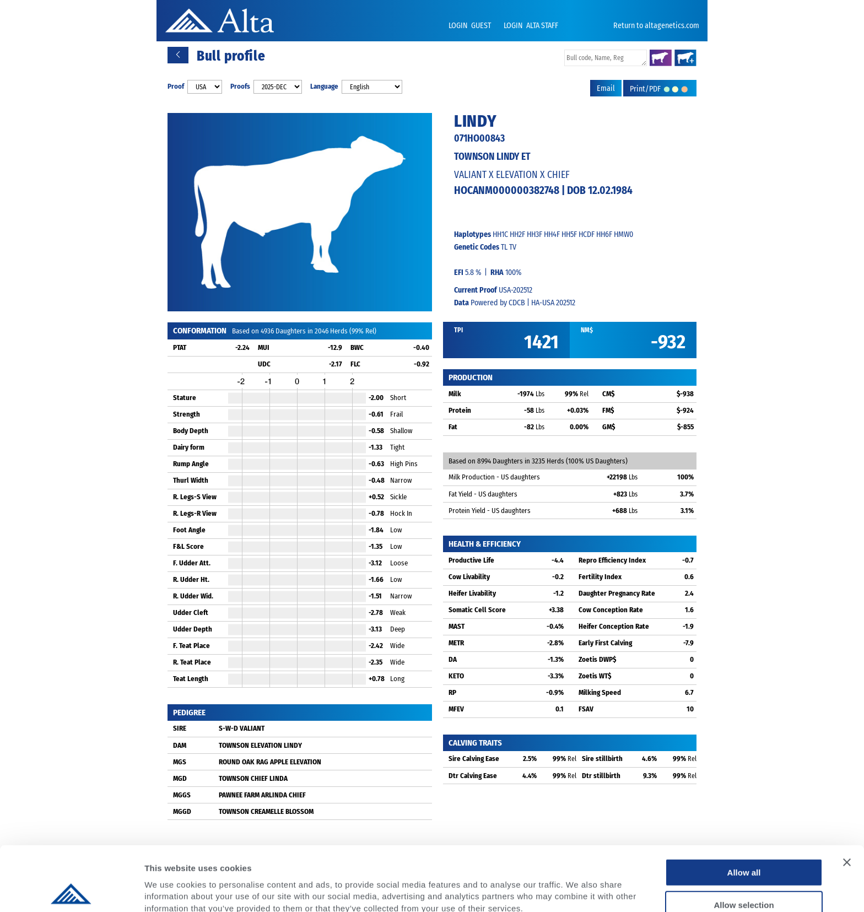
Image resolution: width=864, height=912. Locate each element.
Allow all (744, 808)
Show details (578, 890)
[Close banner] (847, 798)
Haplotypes (472, 234)
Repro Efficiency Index (612, 560)
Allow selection (744, 840)
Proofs (240, 86)
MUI (263, 347)
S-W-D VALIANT (241, 728)
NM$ (587, 330)
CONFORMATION (199, 331)
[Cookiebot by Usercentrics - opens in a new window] (71, 890)
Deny (744, 872)
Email (606, 88)
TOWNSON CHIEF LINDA (253, 778)
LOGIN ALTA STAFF (531, 25)
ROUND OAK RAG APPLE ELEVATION (270, 762)
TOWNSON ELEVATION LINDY (260, 745)
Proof (176, 86)
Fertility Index (600, 577)
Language (324, 86)
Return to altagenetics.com (656, 25)
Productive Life (471, 560)
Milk (455, 394)
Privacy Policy (232, 855)
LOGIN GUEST (471, 25)
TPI (458, 330)
